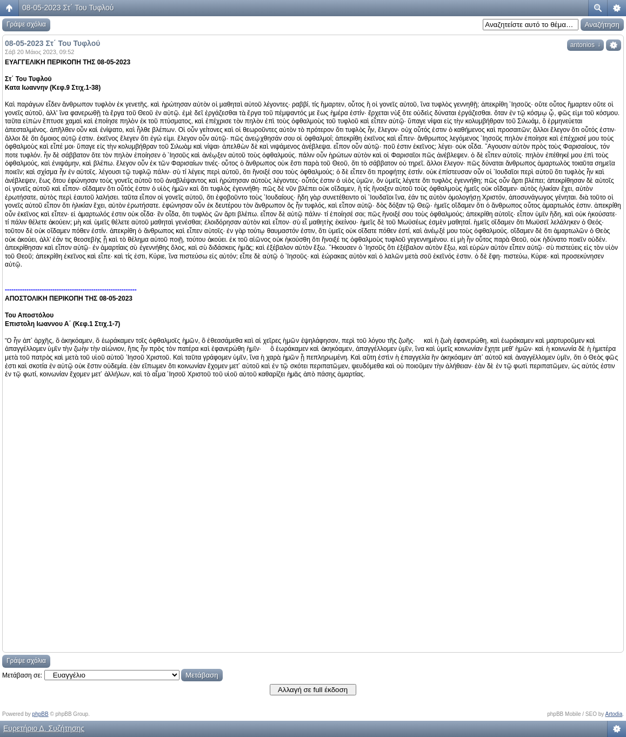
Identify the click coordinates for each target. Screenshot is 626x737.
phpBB (40, 714)
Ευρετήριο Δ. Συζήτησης (43, 728)
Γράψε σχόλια (26, 24)
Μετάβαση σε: (22, 675)
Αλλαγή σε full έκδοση (312, 690)
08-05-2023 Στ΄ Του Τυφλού (68, 7)
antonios (585, 45)
